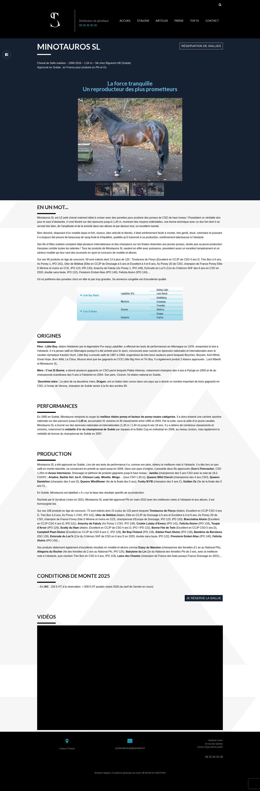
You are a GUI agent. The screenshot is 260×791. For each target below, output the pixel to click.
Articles (162, 20)
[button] (201, 46)
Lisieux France (67, 748)
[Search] (220, 5)
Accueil (125, 20)
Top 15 (194, 20)
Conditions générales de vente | (127, 773)
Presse (178, 20)
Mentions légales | (103, 773)
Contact (212, 20)
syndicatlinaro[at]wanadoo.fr (130, 748)
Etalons (143, 20)
